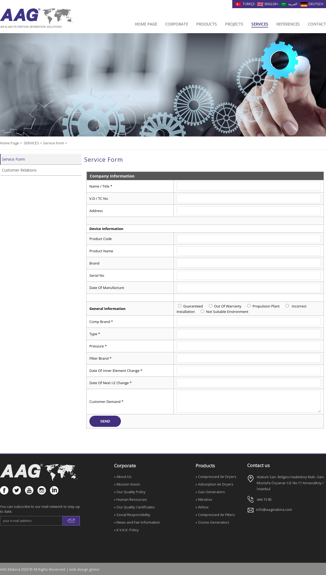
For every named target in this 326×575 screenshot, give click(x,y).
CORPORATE (176, 24)
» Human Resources (130, 499)
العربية (288, 4)
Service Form (13, 159)
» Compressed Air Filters (215, 514)
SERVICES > (33, 143)
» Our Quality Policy (130, 491)
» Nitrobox (204, 499)
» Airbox (202, 507)
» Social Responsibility (132, 514)
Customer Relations (19, 170)
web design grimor (84, 569)
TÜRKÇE (245, 4)
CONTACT (317, 24)
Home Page (10, 143)
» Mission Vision (127, 484)
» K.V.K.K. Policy (126, 529)
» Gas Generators (210, 491)
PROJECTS (234, 24)
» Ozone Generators (212, 522)
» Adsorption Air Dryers (214, 484)
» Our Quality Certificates (134, 507)
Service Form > (55, 143)
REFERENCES (288, 24)
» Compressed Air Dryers (216, 476)
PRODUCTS (206, 24)
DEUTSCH (312, 4)
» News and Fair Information (137, 522)
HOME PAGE (146, 24)
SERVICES (259, 24)
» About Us (122, 476)
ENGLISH (267, 4)
